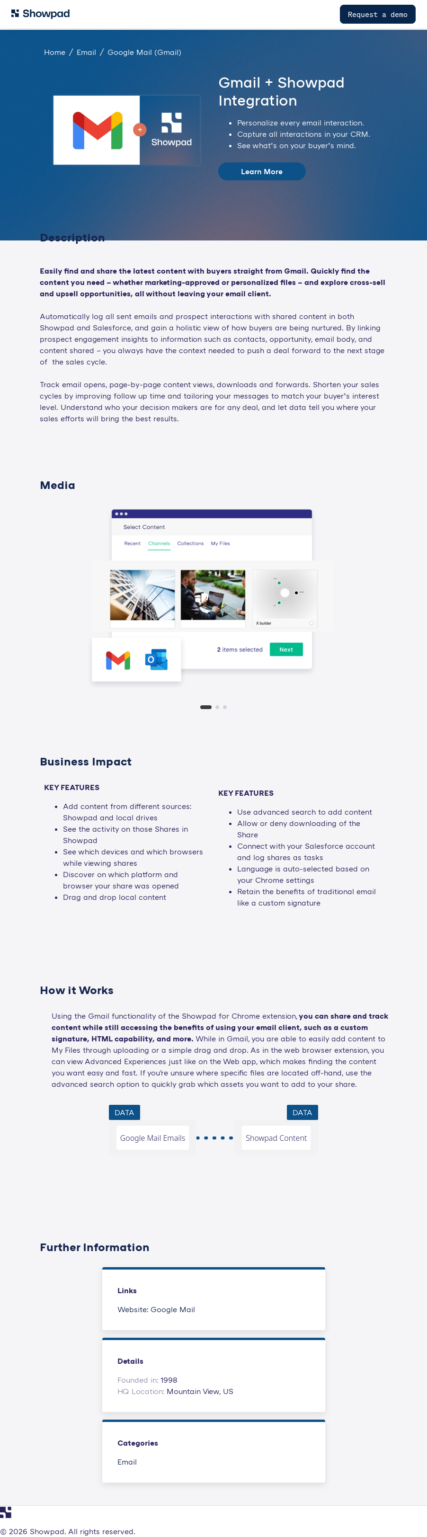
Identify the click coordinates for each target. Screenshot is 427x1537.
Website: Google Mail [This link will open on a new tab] (156, 1309)
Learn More (262, 171)
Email (127, 1461)
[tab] (206, 707)
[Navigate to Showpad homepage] (40, 14)
